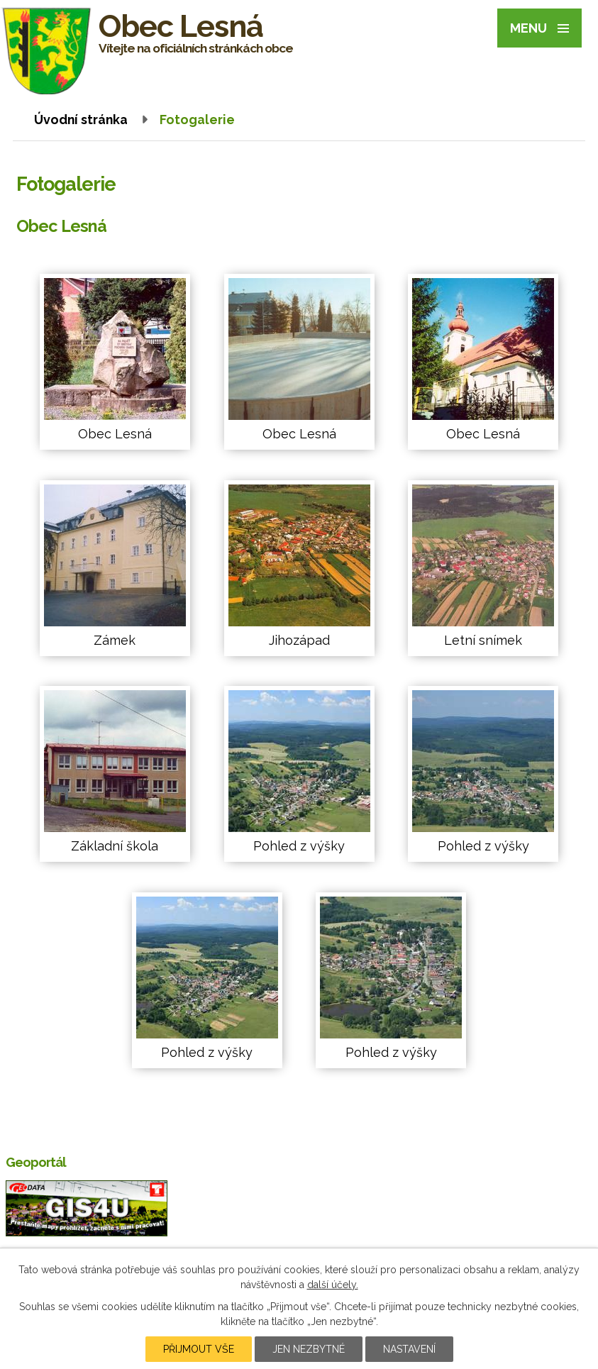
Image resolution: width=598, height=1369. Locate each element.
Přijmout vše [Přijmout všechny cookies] (198, 1349)
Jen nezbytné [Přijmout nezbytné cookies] (308, 1349)
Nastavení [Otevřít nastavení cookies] (409, 1349)
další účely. (332, 1284)
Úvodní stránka (81, 119)
